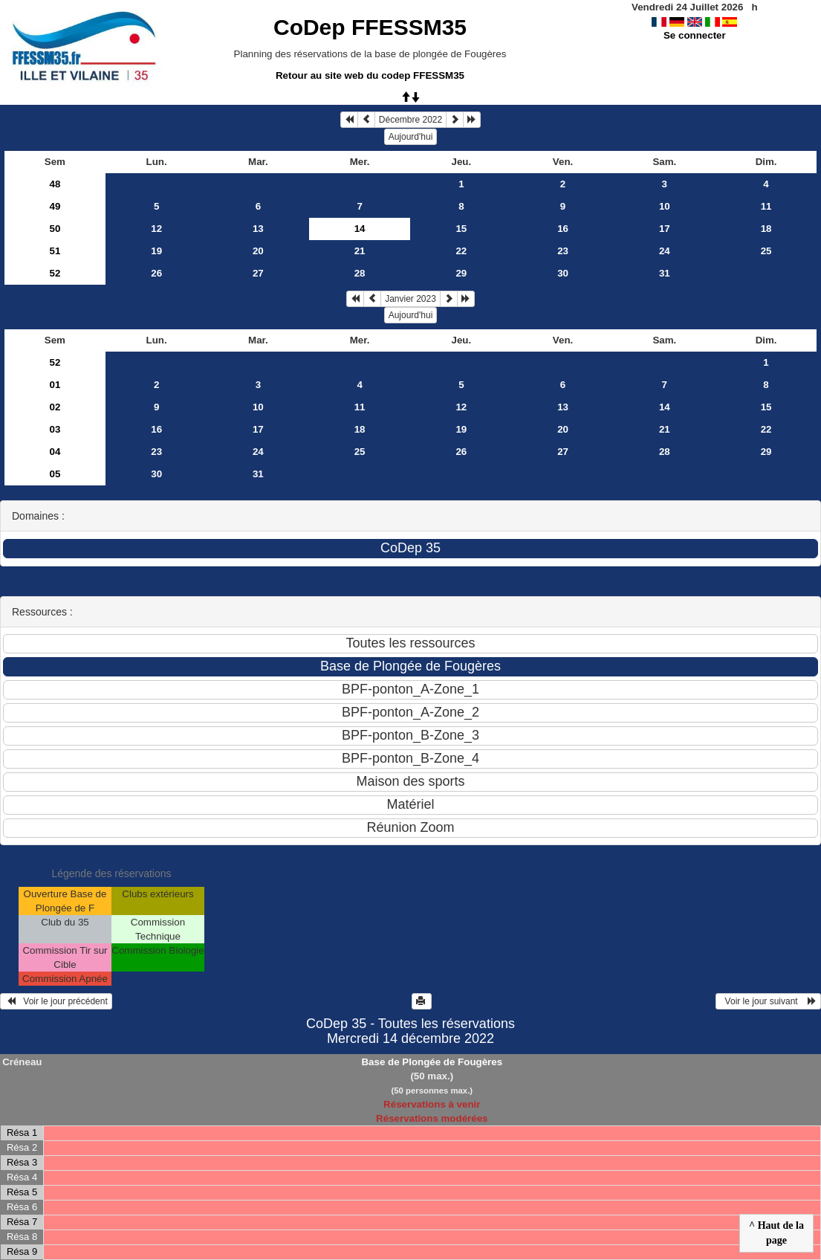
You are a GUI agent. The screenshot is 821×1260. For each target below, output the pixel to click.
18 (766, 228)
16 (562, 228)
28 (360, 273)
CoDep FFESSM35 (370, 27)
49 (54, 206)
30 (562, 273)
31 (664, 273)
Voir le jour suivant (768, 1001)
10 (664, 206)
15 (461, 228)
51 (54, 250)
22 (461, 250)
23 (562, 250)
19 (156, 250)
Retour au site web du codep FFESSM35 (370, 75)
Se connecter (694, 35)
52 (54, 273)
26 (156, 273)
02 (54, 407)
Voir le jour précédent (56, 1001)
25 (766, 250)
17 (664, 228)
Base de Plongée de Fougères (431, 1061)
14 (664, 407)
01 (54, 384)
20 (258, 250)
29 (461, 273)
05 (54, 473)
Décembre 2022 (410, 119)
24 (664, 250)
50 (54, 228)
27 (258, 273)
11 (766, 206)
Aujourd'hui (411, 137)
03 (54, 429)
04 (54, 451)
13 (258, 228)
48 (54, 184)
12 (156, 228)
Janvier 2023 (410, 299)
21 (360, 250)
